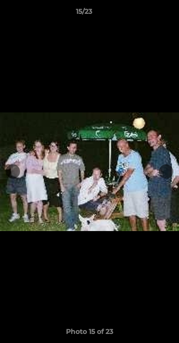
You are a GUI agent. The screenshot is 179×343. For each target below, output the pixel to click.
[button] (144, 14)
